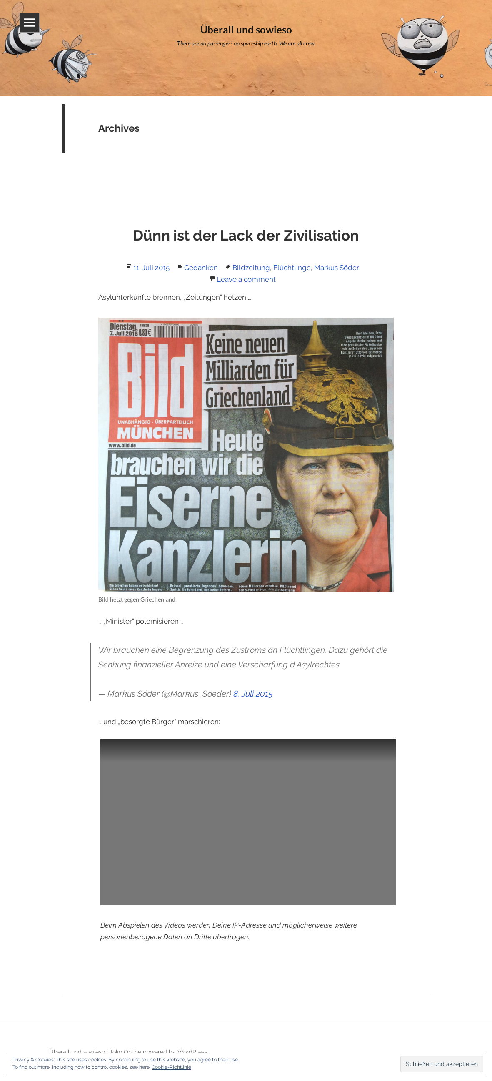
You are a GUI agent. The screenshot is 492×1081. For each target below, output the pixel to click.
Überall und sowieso (77, 1051)
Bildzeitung (251, 267)
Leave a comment (246, 279)
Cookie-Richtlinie (171, 1067)
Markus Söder (336, 267)
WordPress (192, 1051)
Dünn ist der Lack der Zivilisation (246, 235)
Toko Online (125, 1051)
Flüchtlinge (292, 267)
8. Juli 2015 (253, 694)
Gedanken (201, 267)
